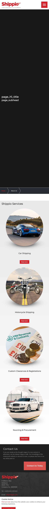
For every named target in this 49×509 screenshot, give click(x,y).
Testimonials (31, 504)
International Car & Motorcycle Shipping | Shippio (11, 5)
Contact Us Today (35, 466)
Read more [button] (24, 262)
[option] (24, 98)
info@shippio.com (12, 495)
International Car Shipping (35, 506)
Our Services (7, 506)
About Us (6, 504)
